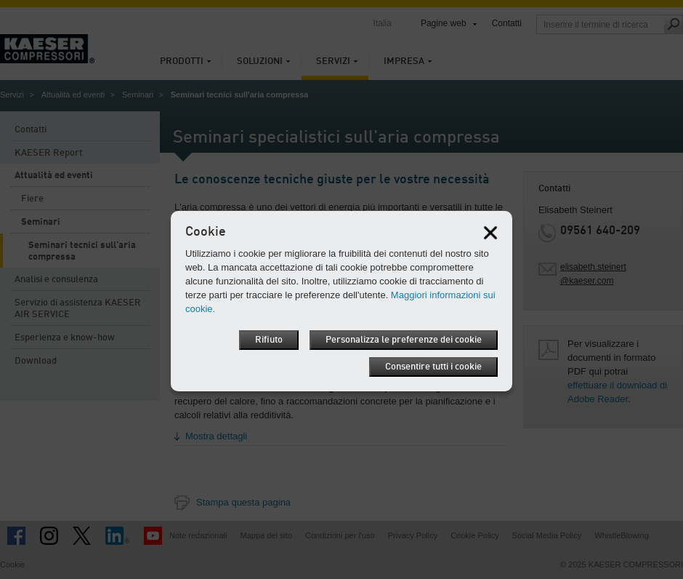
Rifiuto (269, 340)
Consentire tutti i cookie (433, 367)
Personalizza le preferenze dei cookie (404, 340)
